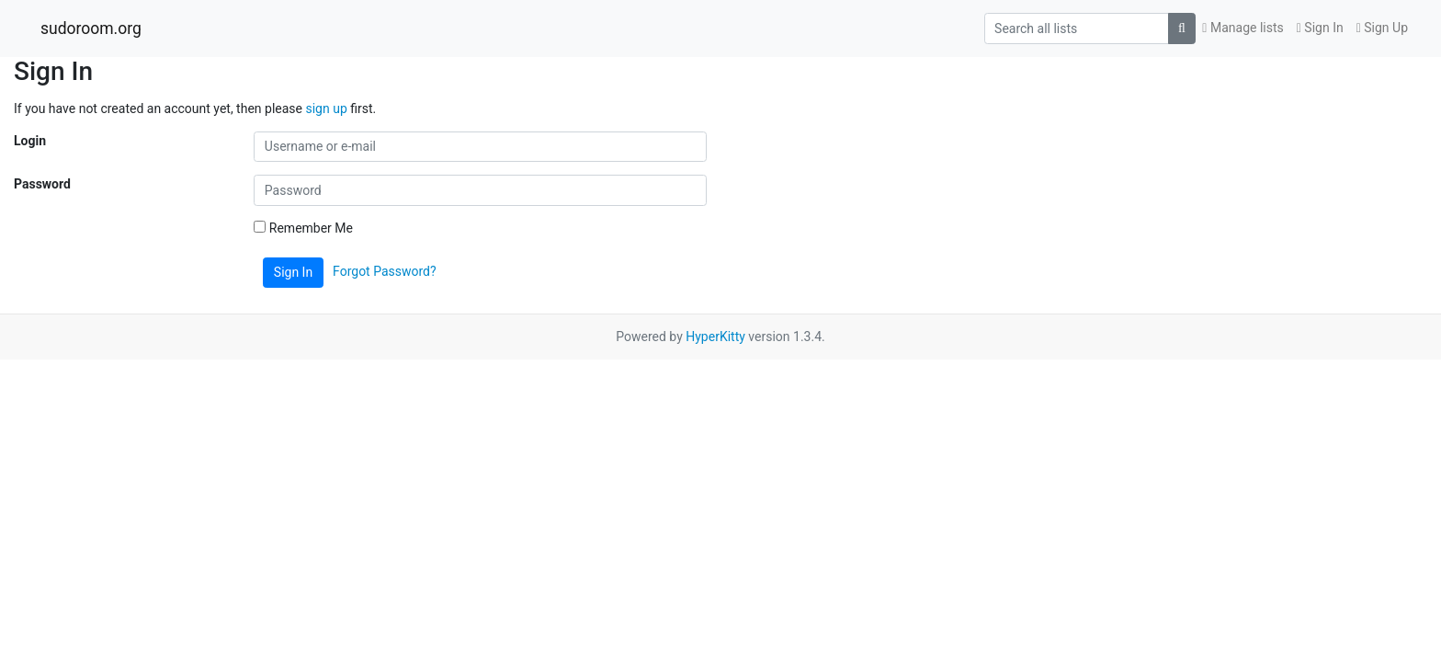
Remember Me (303, 228)
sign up (325, 108)
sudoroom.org (91, 28)
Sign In (1320, 27)
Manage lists (1242, 27)
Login (30, 140)
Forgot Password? (385, 271)
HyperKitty (715, 336)
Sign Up (1382, 27)
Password (42, 184)
